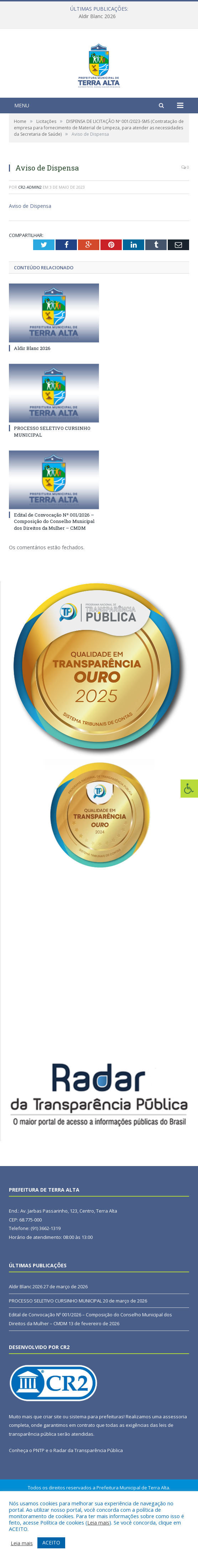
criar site (52, 1460)
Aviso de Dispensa (30, 250)
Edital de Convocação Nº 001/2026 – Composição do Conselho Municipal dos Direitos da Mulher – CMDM (54, 565)
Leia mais (98, 1522)
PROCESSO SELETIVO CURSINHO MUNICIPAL (55, 1344)
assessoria (175, 1460)
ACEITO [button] (51, 1542)
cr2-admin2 (30, 230)
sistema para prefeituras (96, 1460)
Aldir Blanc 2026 (97, 16)
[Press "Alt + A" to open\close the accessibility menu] (189, 789)
